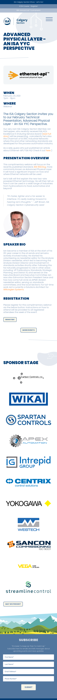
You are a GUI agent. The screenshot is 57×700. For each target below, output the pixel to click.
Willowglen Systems (13, 289)
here (48, 150)
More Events (28, 330)
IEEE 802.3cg (40, 166)
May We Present (13, 604)
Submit (28, 687)
